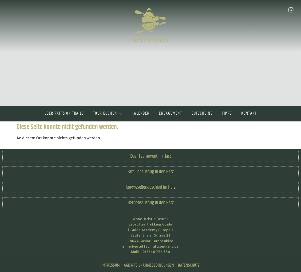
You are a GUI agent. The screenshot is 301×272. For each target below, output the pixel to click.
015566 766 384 (156, 252)
